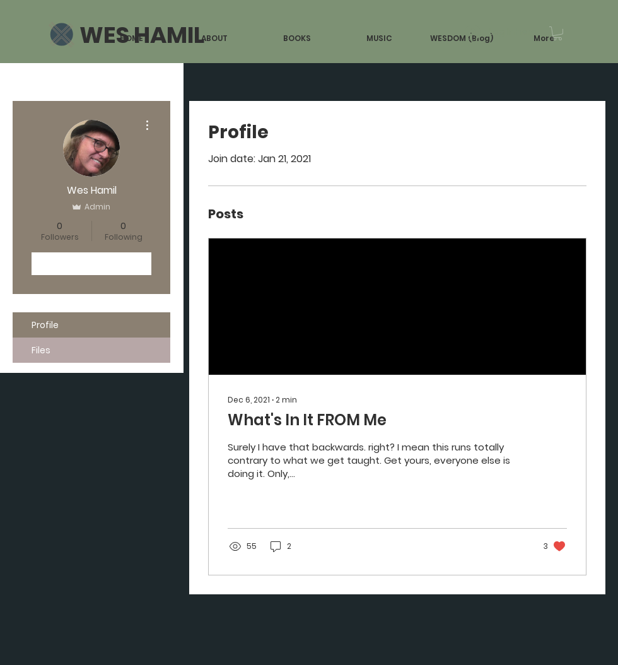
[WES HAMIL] (141, 35)
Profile (45, 325)
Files (41, 350)
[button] (557, 33)
